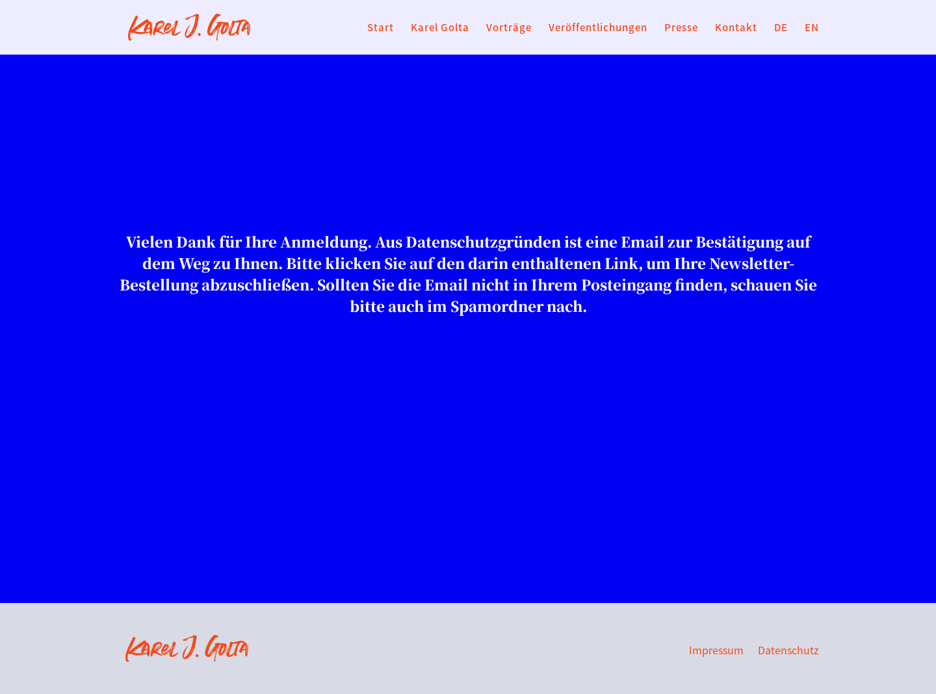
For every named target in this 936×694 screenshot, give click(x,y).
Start (380, 28)
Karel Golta (440, 28)
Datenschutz (788, 651)
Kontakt (736, 28)
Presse (681, 28)
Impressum (716, 651)
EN (812, 28)
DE (781, 28)
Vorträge (509, 28)
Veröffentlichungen (598, 28)
